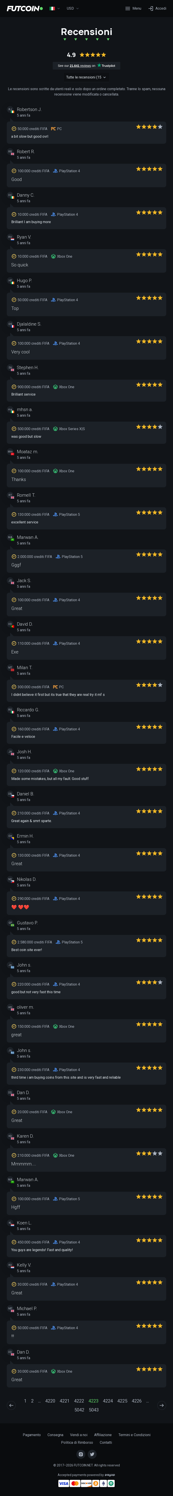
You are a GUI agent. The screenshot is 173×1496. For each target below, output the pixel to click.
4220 (50, 1401)
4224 (108, 1401)
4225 (122, 1401)
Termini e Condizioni (134, 1435)
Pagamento (32, 1435)
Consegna (55, 1435)
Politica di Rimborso (77, 1442)
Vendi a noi (78, 1435)
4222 (79, 1401)
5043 (94, 1410)
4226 (137, 1401)
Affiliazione (103, 1435)
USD (73, 8)
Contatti (106, 1442)
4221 (65, 1401)
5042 (79, 1410)
